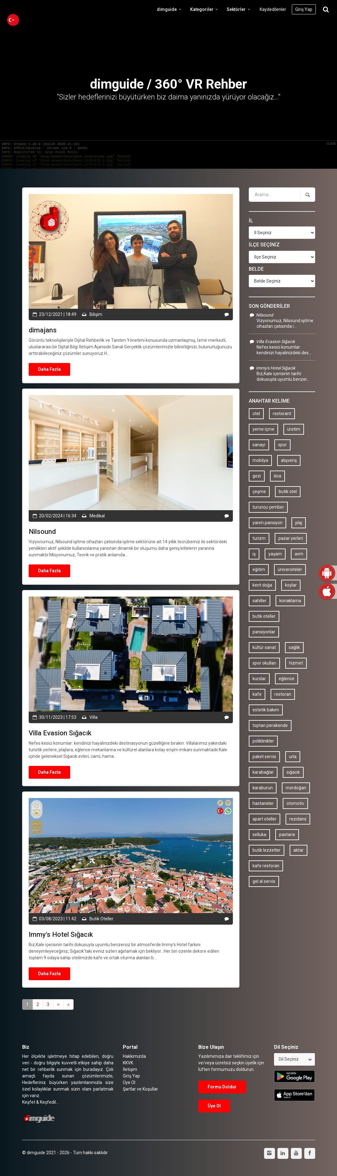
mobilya (260, 460)
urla (292, 756)
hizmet (296, 663)
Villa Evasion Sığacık (272, 341)
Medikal (97, 515)
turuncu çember (268, 507)
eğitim (259, 569)
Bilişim (95, 314)
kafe (257, 694)
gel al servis (264, 881)
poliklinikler (263, 740)
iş (254, 553)
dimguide (170, 9)
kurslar (259, 678)
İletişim (130, 1069)
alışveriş (289, 460)
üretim (293, 429)
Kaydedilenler (273, 9)
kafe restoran (266, 865)
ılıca (277, 475)
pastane (287, 834)
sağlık (294, 647)
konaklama (290, 600)
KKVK (128, 1062)
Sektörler (239, 9)
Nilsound (261, 314)
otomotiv (295, 803)
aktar (298, 850)
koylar (291, 585)
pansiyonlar (264, 631)
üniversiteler (290, 569)
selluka (259, 834)
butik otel (288, 491)
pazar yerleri (290, 538)
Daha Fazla (49, 369)
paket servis (264, 756)
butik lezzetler (267, 850)
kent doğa (262, 585)
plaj (298, 522)
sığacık (293, 772)
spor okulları (264, 663)
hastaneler (263, 803)
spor (282, 444)
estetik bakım (266, 709)
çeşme (259, 491)
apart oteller (265, 818)
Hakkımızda (134, 1056)
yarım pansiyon (267, 522)
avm (299, 553)
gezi (257, 475)
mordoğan (296, 787)
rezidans (297, 818)
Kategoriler (205, 9)
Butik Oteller (101, 918)
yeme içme (263, 429)
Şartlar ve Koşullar (140, 1088)
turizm (259, 538)
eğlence (286, 678)
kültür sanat (264, 647)
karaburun (263, 787)
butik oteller (264, 616)
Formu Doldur (222, 1086)
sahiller (260, 600)
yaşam (275, 553)
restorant (282, 413)
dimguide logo (34, 9)
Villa (93, 717)
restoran (282, 694)
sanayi (259, 444)
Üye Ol (129, 1082)
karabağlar (263, 772)
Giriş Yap (303, 9)
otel (256, 413)
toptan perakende (270, 725)
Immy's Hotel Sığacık (272, 367)
